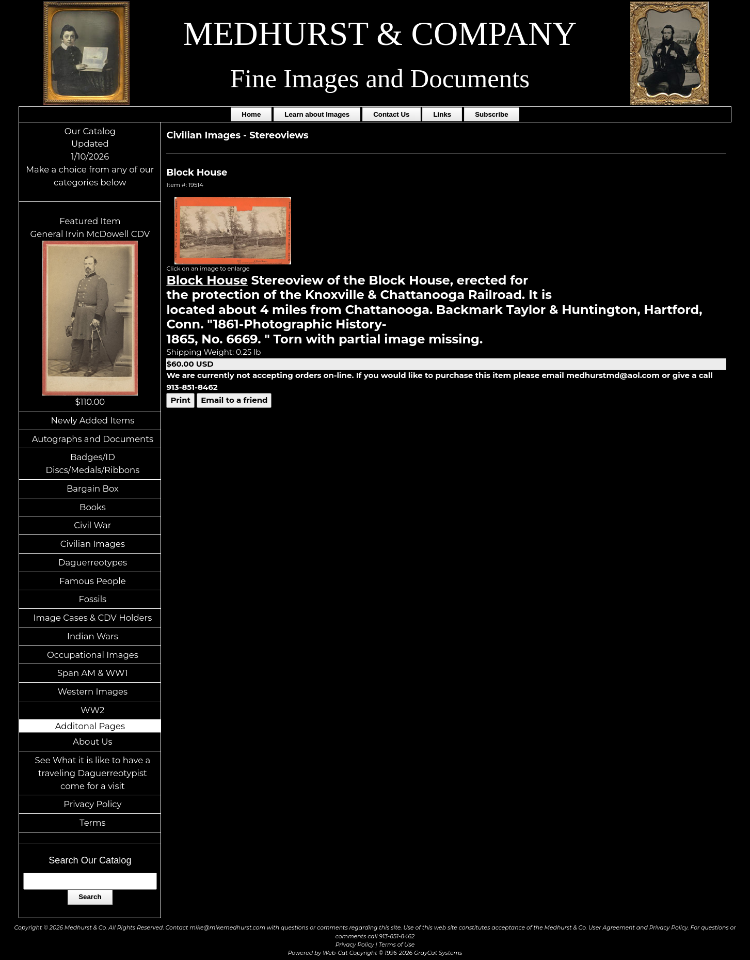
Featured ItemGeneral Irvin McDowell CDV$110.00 (90, 311)
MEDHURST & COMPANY (380, 33)
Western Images (92, 691)
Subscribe (491, 114)
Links (442, 114)
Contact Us (391, 114)
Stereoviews (279, 135)
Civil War (92, 525)
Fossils (93, 599)
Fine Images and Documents (380, 78)
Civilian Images (92, 544)
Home (251, 114)
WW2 (92, 710)
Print (180, 400)
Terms (92, 822)
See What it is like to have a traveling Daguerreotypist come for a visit (93, 773)
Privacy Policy (92, 804)
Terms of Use (397, 944)
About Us (93, 741)
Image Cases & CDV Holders (93, 617)
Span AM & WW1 (92, 673)
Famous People (92, 581)
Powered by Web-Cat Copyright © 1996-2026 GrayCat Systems (375, 952)
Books (92, 507)
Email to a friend (234, 400)
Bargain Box (93, 488)
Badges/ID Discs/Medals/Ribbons (92, 463)
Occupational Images (92, 655)
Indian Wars (92, 636)
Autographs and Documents (92, 439)
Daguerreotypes (92, 562)
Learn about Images (316, 114)
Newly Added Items (92, 420)
